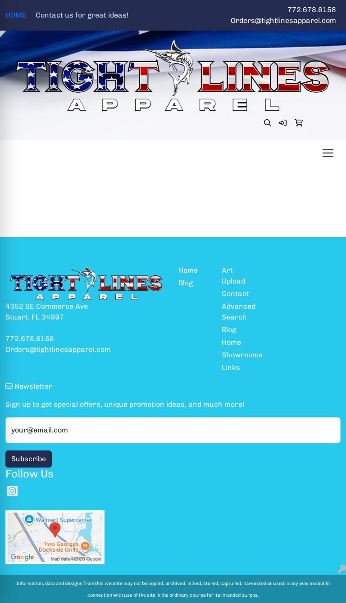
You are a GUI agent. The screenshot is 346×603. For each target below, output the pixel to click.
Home (188, 270)
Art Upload (233, 275)
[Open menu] (328, 153)
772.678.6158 (311, 9)
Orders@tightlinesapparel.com (283, 20)
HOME (67, 15)
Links (231, 367)
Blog (185, 283)
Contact (235, 293)
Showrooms (238, 355)
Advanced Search (238, 311)
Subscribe (28, 458)
